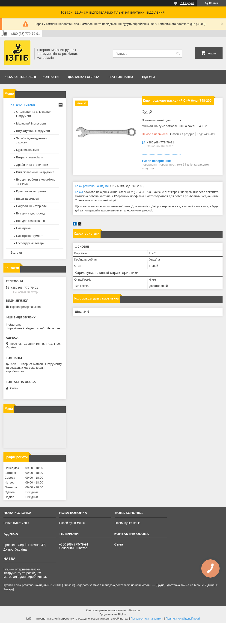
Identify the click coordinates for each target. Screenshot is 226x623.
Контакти (51, 77)
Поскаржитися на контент (147, 618)
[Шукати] (178, 54)
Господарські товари (30, 243)
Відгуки (148, 77)
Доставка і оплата (83, 77)
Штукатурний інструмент (33, 131)
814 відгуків (187, 3)
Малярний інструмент (31, 123)
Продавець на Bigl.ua (113, 614)
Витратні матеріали (29, 157)
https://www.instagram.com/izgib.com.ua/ (34, 328)
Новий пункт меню (16, 523)
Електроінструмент (29, 235)
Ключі (79, 192)
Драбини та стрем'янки (32, 164)
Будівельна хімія (27, 149)
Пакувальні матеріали (31, 206)
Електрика (23, 228)
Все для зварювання (30, 220)
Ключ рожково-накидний (92, 186)
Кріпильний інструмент (32, 191)
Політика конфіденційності (183, 618)
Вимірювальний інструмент (35, 172)
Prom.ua (134, 610)
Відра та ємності (27, 198)
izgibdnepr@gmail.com (25, 307)
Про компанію (121, 77)
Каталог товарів (19, 77)
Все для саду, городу (30, 213)
